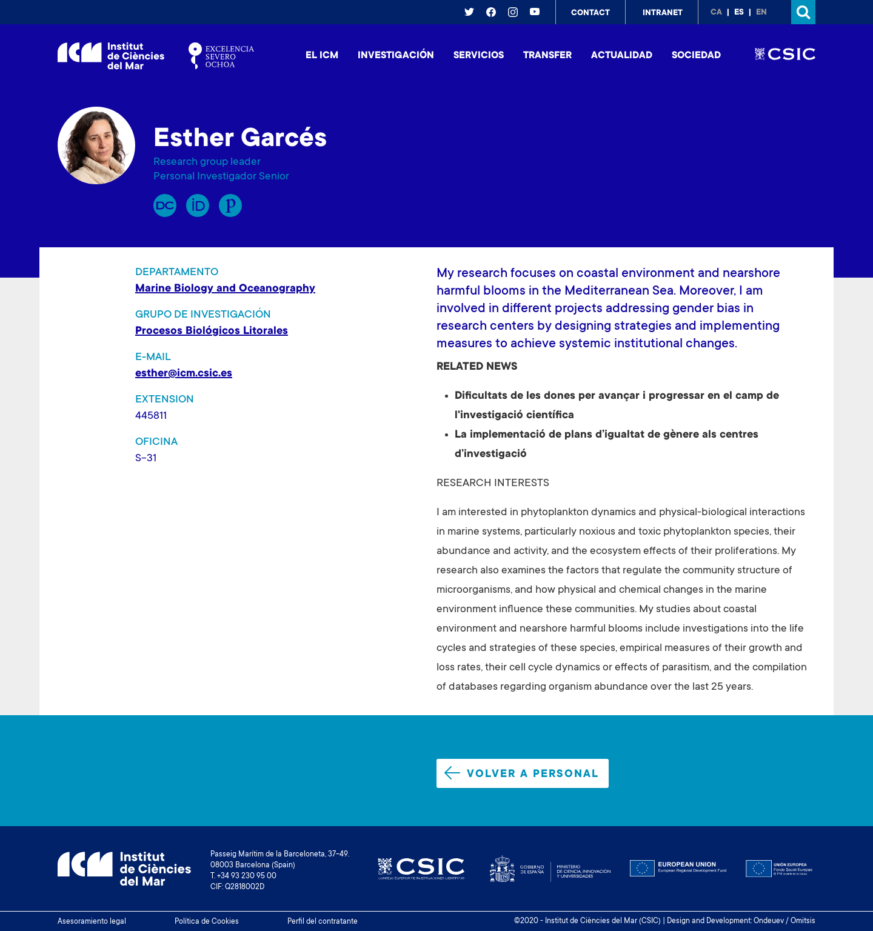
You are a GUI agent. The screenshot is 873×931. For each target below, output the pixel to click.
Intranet (663, 13)
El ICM (322, 55)
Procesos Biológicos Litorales (211, 331)
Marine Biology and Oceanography (225, 289)
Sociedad (696, 55)
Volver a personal (521, 773)
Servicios (478, 55)
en (761, 13)
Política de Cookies (207, 922)
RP (164, 205)
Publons (230, 205)
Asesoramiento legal (92, 922)
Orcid (197, 205)
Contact (590, 13)
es (739, 13)
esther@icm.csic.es (183, 374)
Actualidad (621, 55)
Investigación (396, 55)
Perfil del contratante (322, 922)
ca (716, 13)
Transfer (547, 55)
